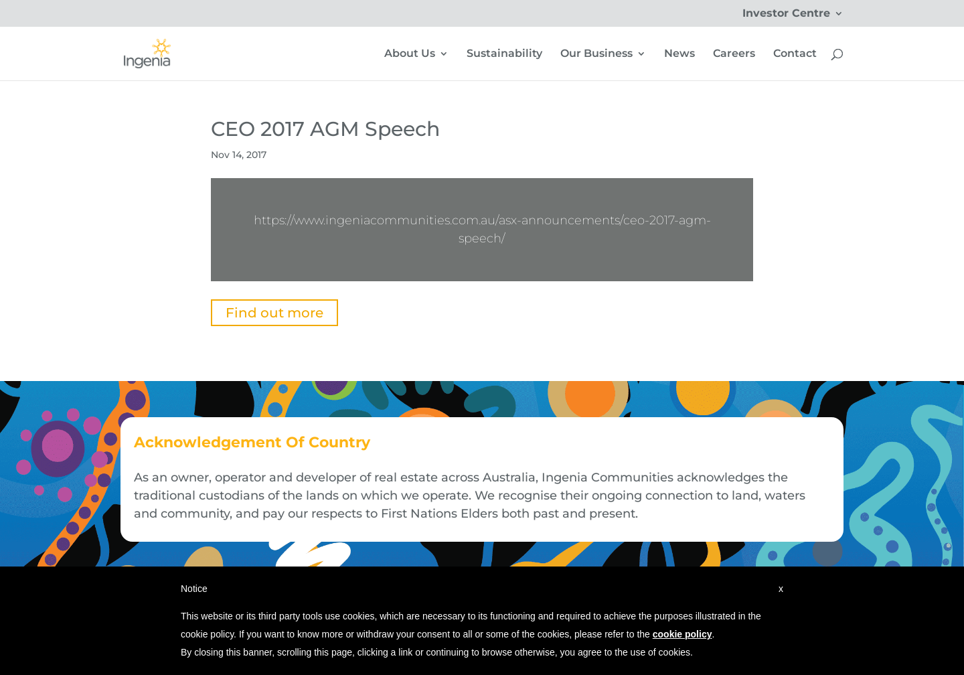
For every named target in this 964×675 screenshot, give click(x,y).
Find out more (274, 313)
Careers (734, 54)
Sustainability (504, 54)
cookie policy (682, 634)
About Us (409, 54)
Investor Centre (786, 13)
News (679, 54)
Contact (795, 54)
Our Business (596, 54)
